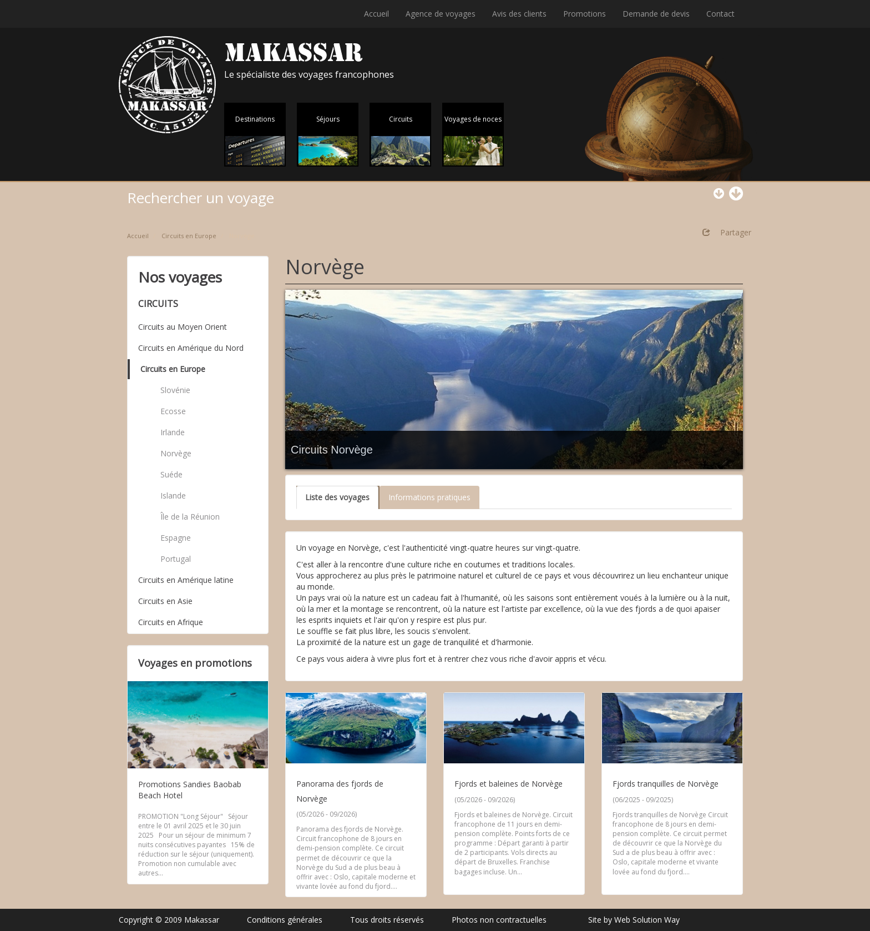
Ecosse (173, 411)
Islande (173, 495)
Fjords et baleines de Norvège (508, 783)
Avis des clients (519, 13)
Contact (720, 13)
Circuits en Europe (188, 236)
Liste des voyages (337, 497)
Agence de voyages (441, 13)
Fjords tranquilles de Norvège (666, 783)
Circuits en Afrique (170, 622)
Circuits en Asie (165, 601)
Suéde (171, 474)
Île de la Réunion (190, 516)
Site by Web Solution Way (634, 919)
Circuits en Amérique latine (186, 580)
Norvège (175, 453)
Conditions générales (284, 919)
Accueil (376, 13)
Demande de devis (656, 13)
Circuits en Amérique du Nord (191, 348)
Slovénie (175, 390)
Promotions (584, 13)
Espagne (175, 537)
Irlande (172, 432)
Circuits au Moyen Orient (182, 326)
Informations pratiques (429, 497)
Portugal (175, 558)
